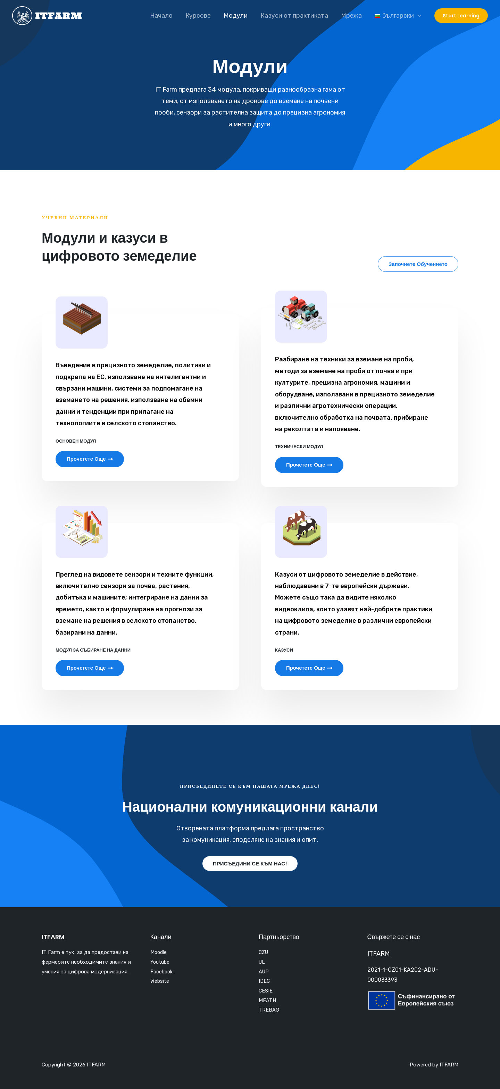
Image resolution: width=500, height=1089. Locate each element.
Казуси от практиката (295, 15)
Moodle (159, 952)
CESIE (266, 991)
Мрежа (352, 15)
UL (262, 962)
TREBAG (269, 1010)
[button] (418, 264)
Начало (163, 15)
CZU (264, 952)
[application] (417, 15)
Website (159, 981)
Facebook (162, 972)
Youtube (160, 962)
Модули (237, 15)
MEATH (267, 1001)
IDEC (264, 981)
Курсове (199, 15)
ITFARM (378, 953)
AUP (264, 972)
